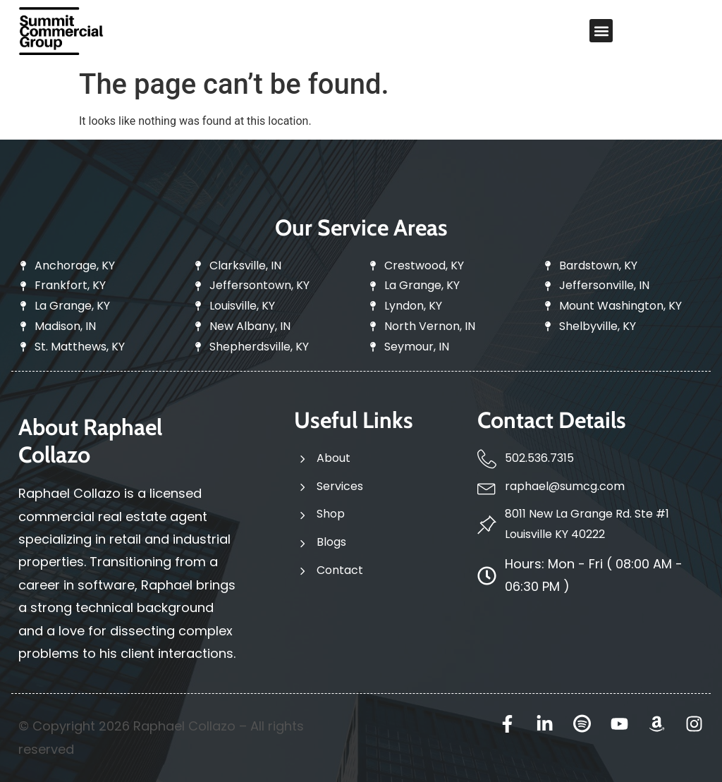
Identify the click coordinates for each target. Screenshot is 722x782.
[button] (601, 30)
